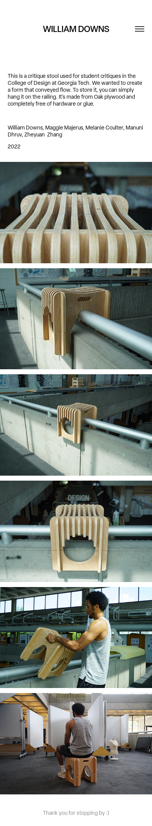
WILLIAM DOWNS (76, 29)
